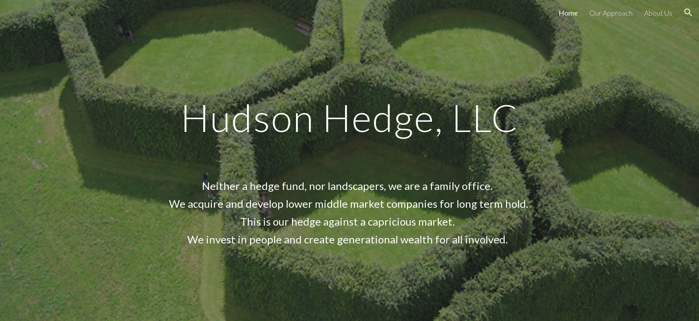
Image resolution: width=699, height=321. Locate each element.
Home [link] (568, 12)
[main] (349, 160)
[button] (688, 12)
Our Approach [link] (611, 12)
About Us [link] (658, 12)
